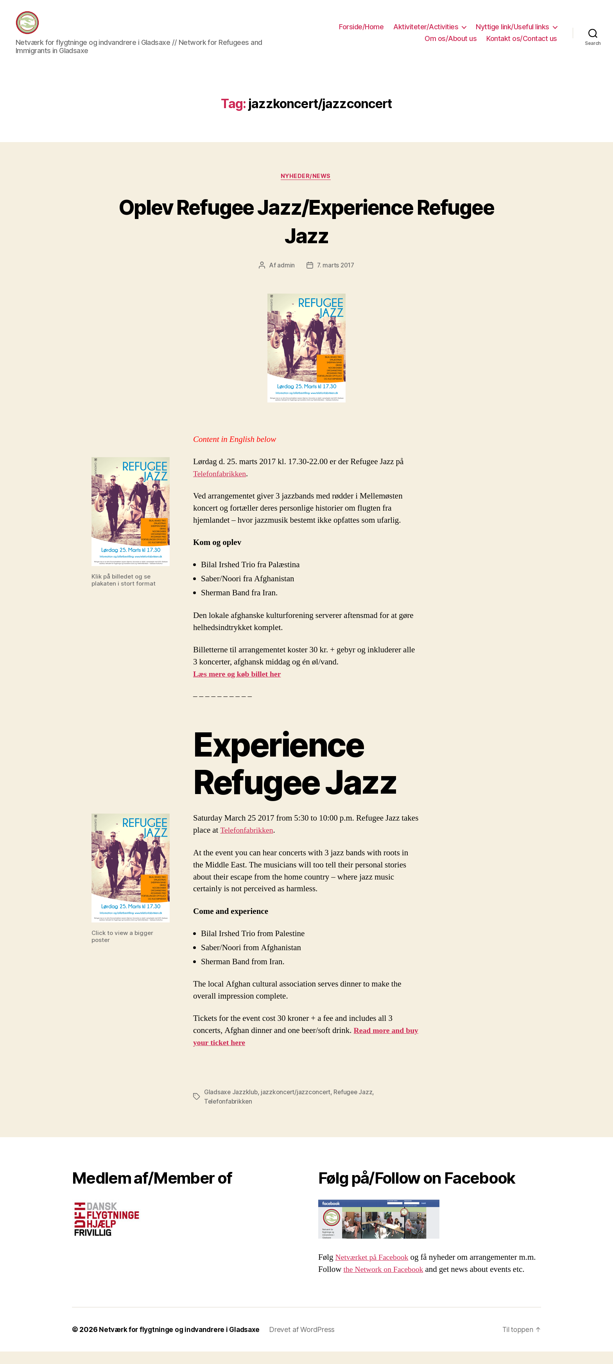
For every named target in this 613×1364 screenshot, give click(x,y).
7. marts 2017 (335, 278)
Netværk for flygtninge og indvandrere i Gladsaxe (183, 1342)
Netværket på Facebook (374, 1269)
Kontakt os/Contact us (521, 44)
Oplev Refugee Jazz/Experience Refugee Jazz (306, 232)
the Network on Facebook (386, 1282)
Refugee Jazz (356, 1104)
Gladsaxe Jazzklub (231, 1104)
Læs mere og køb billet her (239, 686)
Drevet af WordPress (309, 1342)
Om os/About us (451, 44)
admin (285, 278)
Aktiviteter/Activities (425, 32)
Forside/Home (361, 32)
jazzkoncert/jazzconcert (297, 1104)
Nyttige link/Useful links (512, 32)
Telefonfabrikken (221, 486)
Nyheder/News (306, 188)
